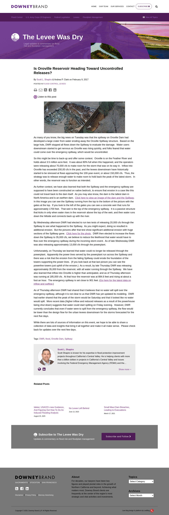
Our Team (103, 6)
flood (48, 339)
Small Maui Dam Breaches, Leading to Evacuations (117, 408)
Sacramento (21, 482)
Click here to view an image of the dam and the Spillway (104, 198)
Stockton (35, 482)
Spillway (68, 339)
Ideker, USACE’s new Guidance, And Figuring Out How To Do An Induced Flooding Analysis (49, 410)
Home (93, 6)
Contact (130, 6)
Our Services (117, 6)
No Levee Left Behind (79, 408)
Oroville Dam (57, 339)
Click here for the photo (78, 233)
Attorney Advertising (45, 495)
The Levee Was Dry (53, 37)
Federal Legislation (62, 17)
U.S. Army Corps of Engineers (38, 17)
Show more (125, 369)
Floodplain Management (93, 17)
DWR (41, 339)
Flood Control (16, 17)
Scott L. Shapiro (44, 79)
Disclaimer (19, 495)
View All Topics (150, 17)
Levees (76, 17)
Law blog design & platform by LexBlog (138, 510)
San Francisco (49, 482)
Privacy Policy (30, 495)
